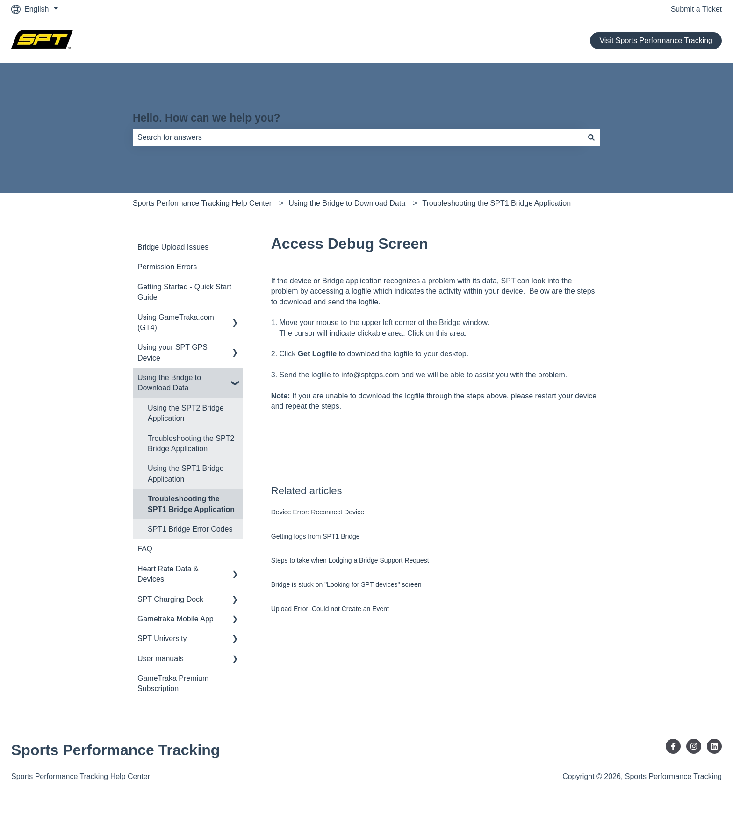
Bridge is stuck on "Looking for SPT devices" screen (346, 584)
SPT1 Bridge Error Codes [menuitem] (190, 529)
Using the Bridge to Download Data (346, 203)
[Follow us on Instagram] (693, 746)
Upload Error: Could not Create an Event (330, 609)
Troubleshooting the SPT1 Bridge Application (496, 203)
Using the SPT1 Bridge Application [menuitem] (186, 473)
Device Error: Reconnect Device (317, 512)
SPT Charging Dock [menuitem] (170, 599)
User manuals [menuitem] (160, 659)
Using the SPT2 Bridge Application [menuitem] (186, 413)
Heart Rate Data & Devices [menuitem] (168, 574)
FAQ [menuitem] (144, 549)
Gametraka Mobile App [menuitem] (175, 619)
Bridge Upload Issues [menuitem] (172, 247)
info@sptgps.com (370, 375)
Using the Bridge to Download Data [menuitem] (169, 383)
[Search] (591, 137)
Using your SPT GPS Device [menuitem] (172, 352)
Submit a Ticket (696, 9)
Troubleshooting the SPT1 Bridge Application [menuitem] (191, 504)
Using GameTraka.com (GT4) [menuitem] (175, 322)
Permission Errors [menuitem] (167, 267)
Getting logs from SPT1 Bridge (315, 536)
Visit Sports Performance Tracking (655, 40)
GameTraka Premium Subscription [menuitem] (172, 683)
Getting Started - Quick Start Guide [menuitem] (184, 292)
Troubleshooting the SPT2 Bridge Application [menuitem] (191, 443)
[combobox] (357, 137)
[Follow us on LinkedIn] (714, 746)
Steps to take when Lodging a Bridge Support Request (350, 560)
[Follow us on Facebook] (673, 746)
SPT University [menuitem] (162, 638)
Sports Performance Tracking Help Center (202, 203)
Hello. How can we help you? (206, 118)
